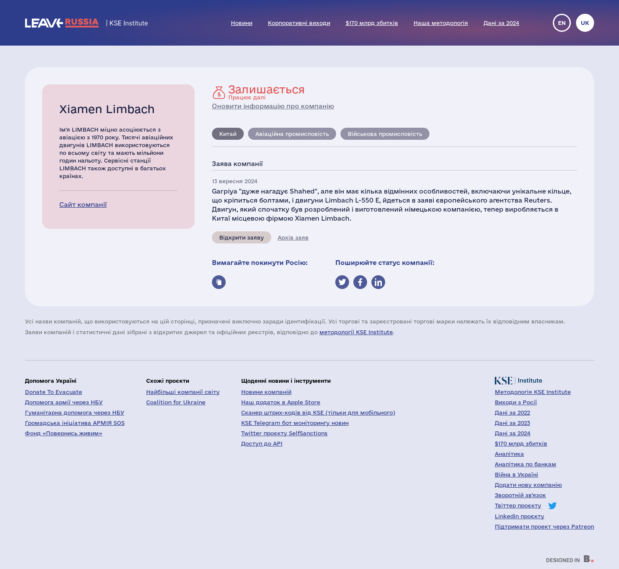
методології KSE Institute (356, 332)
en (562, 23)
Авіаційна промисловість (292, 134)
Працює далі (266, 92)
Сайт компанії (83, 204)
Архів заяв (293, 237)
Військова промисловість (385, 134)
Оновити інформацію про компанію (273, 106)
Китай (227, 134)
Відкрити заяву (241, 237)
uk (585, 23)
